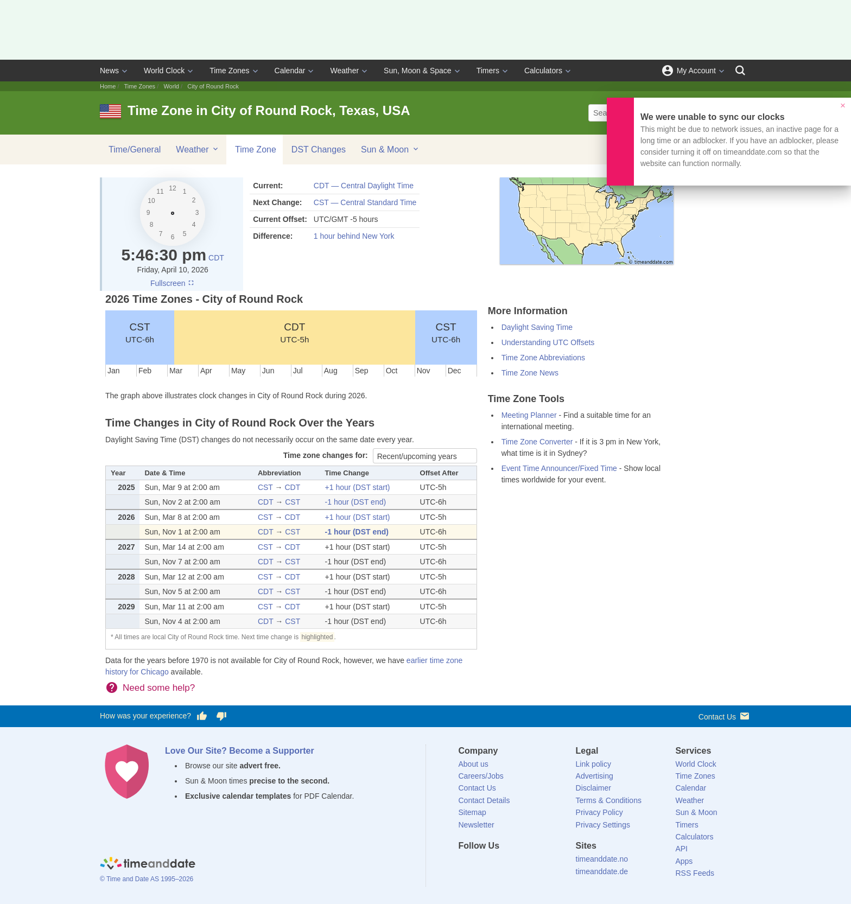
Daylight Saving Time (537, 327)
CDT (216, 257)
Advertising (594, 776)
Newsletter (476, 824)
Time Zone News (529, 372)
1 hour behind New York (354, 236)
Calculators (543, 70)
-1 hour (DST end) (355, 502)
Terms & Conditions (609, 800)
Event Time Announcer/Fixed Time (559, 468)
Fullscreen (172, 283)
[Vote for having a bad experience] (221, 716)
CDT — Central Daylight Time (364, 185)
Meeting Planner (529, 415)
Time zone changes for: (326, 455)
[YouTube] (540, 865)
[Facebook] (467, 865)
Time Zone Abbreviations (543, 357)
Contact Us (724, 716)
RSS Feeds (694, 873)
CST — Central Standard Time (365, 202)
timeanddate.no (602, 859)
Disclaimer (593, 788)
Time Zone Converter (537, 441)
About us (473, 764)
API (681, 848)
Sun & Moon (390, 149)
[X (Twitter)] (485, 865)
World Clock (164, 70)
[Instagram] (521, 865)
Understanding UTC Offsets (548, 342)
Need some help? (159, 688)
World (171, 86)
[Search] (740, 70)
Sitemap (472, 812)
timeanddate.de (602, 871)
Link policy (593, 764)
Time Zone (255, 149)
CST (139, 332)
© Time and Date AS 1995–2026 (146, 879)
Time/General (135, 149)
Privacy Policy (599, 812)
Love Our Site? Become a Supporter (239, 750)
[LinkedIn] (503, 865)
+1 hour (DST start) (357, 487)
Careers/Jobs (481, 776)
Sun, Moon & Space (418, 70)
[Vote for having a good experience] (202, 716)
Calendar (290, 70)
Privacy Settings (603, 824)
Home (108, 86)
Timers (488, 70)
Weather (344, 70)
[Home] (147, 864)
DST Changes (318, 149)
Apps (684, 861)
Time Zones (229, 70)
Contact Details (484, 800)
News (109, 70)
